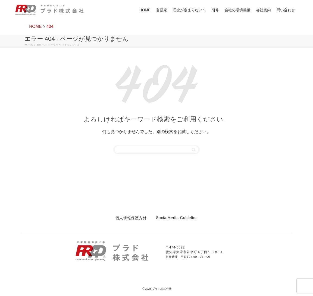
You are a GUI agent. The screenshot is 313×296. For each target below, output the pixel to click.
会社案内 (263, 10)
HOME (144, 10)
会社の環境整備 (237, 10)
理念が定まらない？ (189, 10)
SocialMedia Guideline (177, 218)
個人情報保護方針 (131, 218)
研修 (215, 10)
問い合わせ (285, 10)
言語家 (161, 10)
